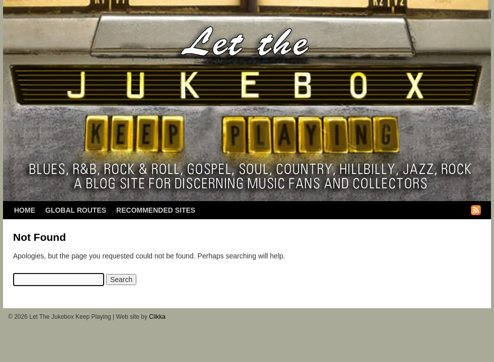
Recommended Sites (155, 210)
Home (24, 210)
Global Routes (75, 210)
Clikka (157, 316)
